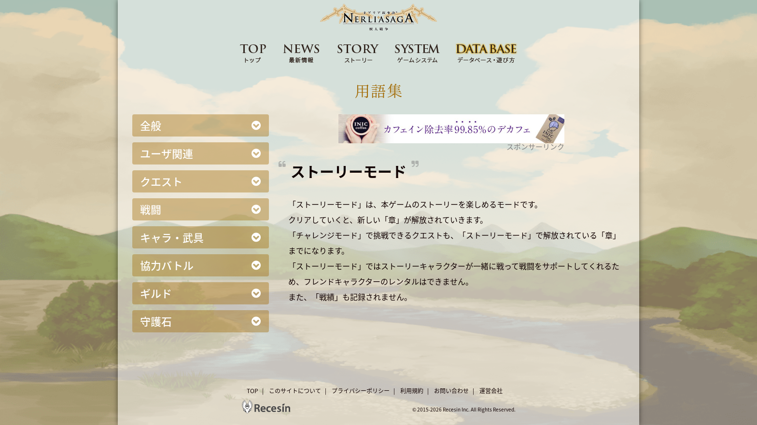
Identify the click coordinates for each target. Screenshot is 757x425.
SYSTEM (417, 52)
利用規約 (411, 390)
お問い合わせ (451, 390)
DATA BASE (487, 52)
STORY (358, 52)
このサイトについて (295, 390)
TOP (252, 52)
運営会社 (491, 390)
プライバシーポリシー (361, 390)
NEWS (301, 52)
